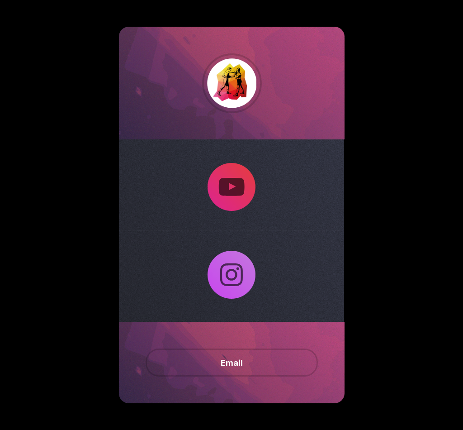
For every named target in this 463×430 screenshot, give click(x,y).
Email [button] (232, 363)
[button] (231, 186)
